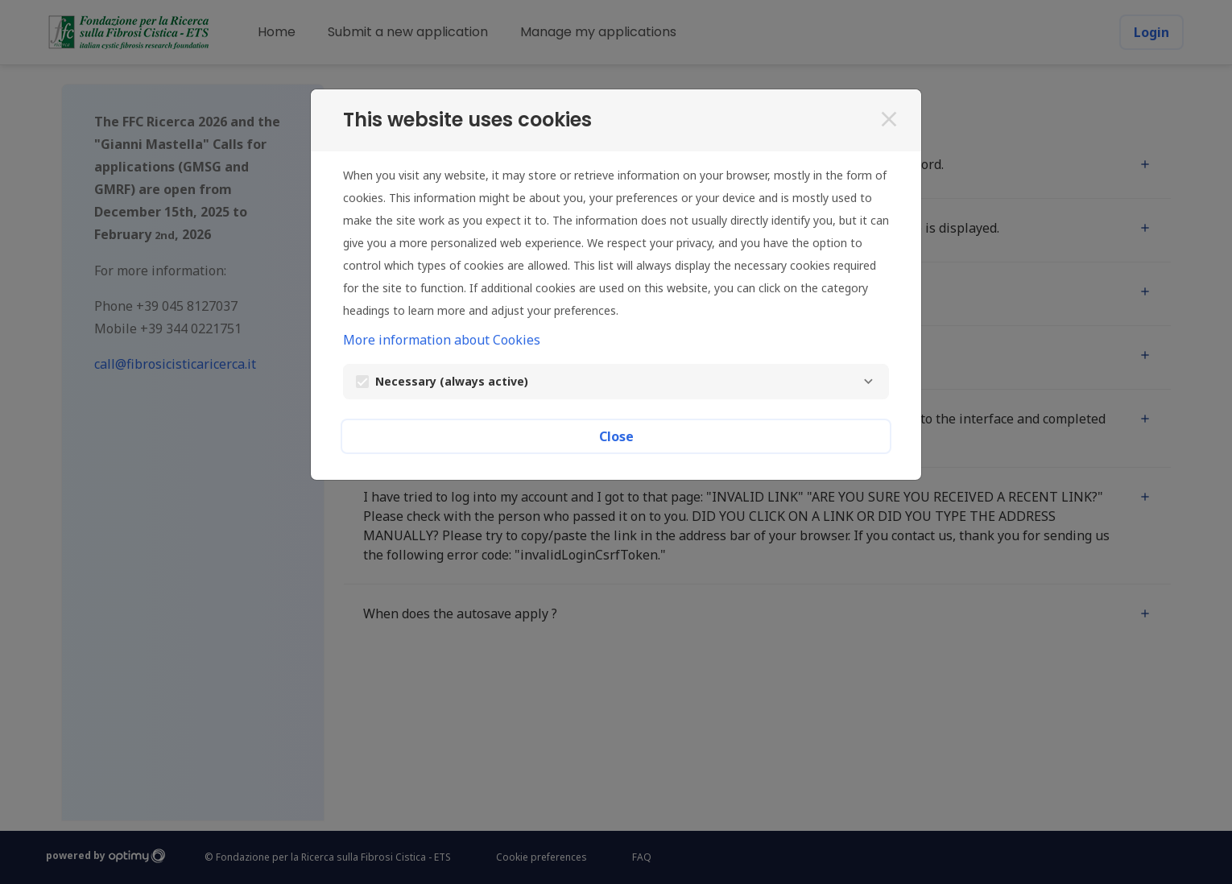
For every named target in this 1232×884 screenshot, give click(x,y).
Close (616, 436)
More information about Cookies (441, 340)
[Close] (889, 119)
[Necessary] (868, 381)
